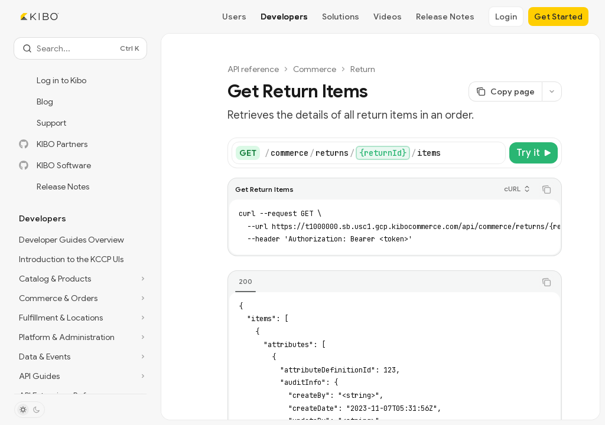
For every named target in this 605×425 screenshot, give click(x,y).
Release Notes (445, 16)
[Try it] (533, 153)
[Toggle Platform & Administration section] (80, 337)
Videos (387, 16)
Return (362, 69)
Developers (284, 16)
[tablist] (381, 282)
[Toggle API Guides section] (80, 376)
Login (506, 16)
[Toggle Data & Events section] (80, 356)
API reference (253, 69)
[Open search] (80, 48)
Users (234, 16)
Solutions (340, 16)
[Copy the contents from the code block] (546, 189)
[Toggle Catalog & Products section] (80, 278)
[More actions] (552, 91)
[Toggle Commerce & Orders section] (80, 298)
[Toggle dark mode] (29, 409)
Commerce (314, 69)
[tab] (245, 281)
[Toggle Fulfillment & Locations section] (80, 317)
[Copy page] (505, 91)
